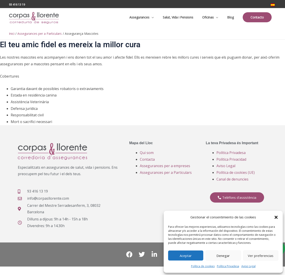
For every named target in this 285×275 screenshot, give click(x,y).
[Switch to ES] (273, 3)
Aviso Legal (248, 266)
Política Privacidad (231, 163)
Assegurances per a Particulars (166, 176)
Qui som (147, 156)
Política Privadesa (228, 266)
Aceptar (186, 255)
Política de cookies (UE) (235, 176)
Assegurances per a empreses (165, 169)
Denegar (223, 255)
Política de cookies (203, 266)
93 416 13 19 (17, 3)
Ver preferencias (260, 255)
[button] (276, 217)
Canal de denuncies (232, 183)
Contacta (147, 163)
